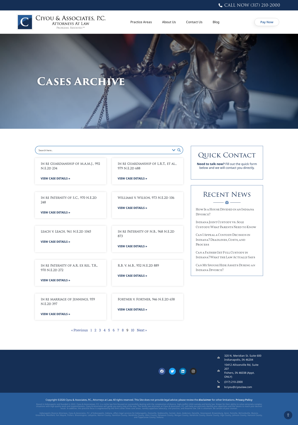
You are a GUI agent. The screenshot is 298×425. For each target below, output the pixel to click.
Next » (142, 330)
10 (132, 330)
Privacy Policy (244, 399)
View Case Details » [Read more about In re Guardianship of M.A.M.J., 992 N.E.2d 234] (55, 178)
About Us (169, 22)
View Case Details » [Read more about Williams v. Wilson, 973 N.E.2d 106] (132, 208)
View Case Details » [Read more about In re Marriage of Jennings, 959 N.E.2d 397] (55, 314)
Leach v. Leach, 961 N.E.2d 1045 (66, 231)
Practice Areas (141, 22)
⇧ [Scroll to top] (288, 415)
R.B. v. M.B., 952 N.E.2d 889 (138, 265)
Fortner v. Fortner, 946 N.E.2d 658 (146, 299)
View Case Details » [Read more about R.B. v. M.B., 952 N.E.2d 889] (132, 275)
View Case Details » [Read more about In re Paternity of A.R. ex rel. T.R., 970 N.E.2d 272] (55, 280)
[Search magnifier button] (179, 150)
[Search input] (104, 150)
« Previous (79, 330)
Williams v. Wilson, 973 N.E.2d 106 (146, 198)
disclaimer (205, 399)
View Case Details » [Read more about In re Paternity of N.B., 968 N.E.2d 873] (132, 246)
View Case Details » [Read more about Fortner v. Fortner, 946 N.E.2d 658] (132, 309)
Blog (216, 22)
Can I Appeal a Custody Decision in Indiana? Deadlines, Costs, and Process (223, 240)
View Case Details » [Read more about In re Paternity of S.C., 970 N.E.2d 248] (55, 212)
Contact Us (194, 22)
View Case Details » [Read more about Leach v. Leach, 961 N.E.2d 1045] (55, 241)
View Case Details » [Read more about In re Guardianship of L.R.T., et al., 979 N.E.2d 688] (132, 178)
